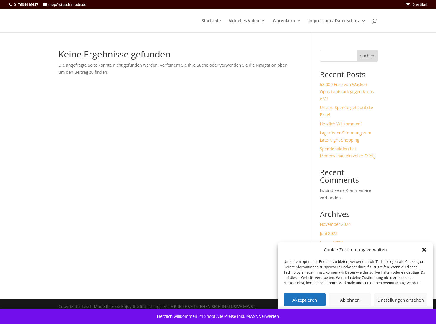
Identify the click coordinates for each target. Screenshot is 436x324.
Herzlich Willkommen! (341, 123)
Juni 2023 (329, 233)
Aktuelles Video (243, 21)
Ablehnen (350, 300)
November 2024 (335, 224)
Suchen (367, 56)
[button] (424, 250)
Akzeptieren (304, 300)
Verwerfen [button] (269, 316)
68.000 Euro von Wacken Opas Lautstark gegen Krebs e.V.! (347, 91)
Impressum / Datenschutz (334, 21)
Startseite (211, 21)
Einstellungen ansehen (400, 300)
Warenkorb (284, 21)
